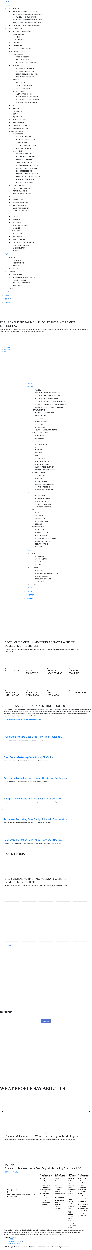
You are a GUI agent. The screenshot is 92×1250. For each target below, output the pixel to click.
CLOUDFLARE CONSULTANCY (22, 125)
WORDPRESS (17, 65)
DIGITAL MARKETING (15, 28)
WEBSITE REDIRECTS (19, 122)
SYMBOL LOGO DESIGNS (24, 162)
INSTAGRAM (7, 347)
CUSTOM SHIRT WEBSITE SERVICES (27, 100)
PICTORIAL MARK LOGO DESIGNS (27, 174)
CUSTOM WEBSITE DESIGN (24, 94)
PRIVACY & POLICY (14, 1243)
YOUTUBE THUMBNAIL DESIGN (26, 145)
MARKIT (7, 2)
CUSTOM (15, 269)
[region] (46, 1111)
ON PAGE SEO (17, 219)
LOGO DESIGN (17, 151)
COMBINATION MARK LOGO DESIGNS (28, 165)
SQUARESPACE (17, 117)
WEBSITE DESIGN (18, 54)
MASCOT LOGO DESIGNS (24, 171)
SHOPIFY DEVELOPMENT (24, 85)
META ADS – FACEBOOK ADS (22, 31)
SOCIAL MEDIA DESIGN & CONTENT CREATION (27, 20)
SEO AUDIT (16, 217)
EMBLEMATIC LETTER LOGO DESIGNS (28, 177)
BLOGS (7, 292)
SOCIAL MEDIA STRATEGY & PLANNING (25, 11)
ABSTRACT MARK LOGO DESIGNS (27, 168)
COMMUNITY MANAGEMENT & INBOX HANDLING (28, 23)
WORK (7, 254)
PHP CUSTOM (17, 111)
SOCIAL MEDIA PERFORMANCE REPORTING (27, 25)
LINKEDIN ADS (17, 45)
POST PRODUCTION (19, 236)
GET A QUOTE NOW (11, 1172)
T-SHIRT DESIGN (21, 142)
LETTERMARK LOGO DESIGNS (25, 157)
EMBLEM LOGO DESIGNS (24, 159)
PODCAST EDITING (19, 239)
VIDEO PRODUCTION (15, 231)
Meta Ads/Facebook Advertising (84, 1196)
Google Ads (83, 1187)
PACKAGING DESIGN (19, 280)
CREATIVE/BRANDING (16, 131)
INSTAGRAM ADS (18, 34)
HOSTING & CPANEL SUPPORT (22, 128)
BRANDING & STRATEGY (23, 148)
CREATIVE (12, 271)
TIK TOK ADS (17, 43)
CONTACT (8, 299)
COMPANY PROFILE (10, 1238)
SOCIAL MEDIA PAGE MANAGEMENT (24, 17)
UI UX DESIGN (17, 286)
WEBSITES (12, 257)
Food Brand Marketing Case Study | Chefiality (28, 757)
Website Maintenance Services (58, 1181)
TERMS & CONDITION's (15, 1241)
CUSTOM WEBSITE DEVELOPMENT (27, 97)
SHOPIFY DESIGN (21, 82)
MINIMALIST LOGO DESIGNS (25, 179)
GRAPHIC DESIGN (18, 134)
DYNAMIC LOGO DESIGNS (24, 182)
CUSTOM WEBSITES (19, 91)
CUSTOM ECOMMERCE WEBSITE (26, 102)
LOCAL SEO (16, 228)
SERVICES (8, 5)
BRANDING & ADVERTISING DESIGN (24, 277)
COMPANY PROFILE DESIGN (22, 194)
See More (8, 946)
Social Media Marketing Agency (71, 1206)
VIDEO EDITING (17, 234)
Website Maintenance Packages (58, 1187)
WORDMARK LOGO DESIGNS (25, 154)
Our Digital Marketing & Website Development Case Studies (22, 719)
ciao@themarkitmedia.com (16, 1190)
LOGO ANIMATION (18, 185)
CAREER (7, 302)
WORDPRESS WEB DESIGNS (25, 71)
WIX (14, 105)
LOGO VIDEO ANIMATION (21, 245)
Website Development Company (45, 1181)
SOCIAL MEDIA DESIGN (23, 137)
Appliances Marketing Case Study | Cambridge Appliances (35, 778)
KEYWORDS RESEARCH (20, 225)
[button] (2, 1111)
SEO (10, 214)
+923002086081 (13, 1192)
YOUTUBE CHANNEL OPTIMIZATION (24, 48)
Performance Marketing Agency (71, 1181)
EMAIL (6, 351)
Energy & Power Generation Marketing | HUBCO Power (33, 798)
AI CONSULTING (18, 199)
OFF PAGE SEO (17, 222)
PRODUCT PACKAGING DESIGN (22, 188)
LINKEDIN (7, 349)
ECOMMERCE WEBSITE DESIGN (26, 63)
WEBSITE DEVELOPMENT (17, 51)
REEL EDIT (16, 251)
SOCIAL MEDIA (14, 8)
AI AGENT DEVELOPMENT (21, 208)
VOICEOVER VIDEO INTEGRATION (23, 242)
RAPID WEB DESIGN (22, 60)
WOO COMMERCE (18, 263)
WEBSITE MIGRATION (19, 120)
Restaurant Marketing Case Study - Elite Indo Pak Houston (35, 819)
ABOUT (7, 295)
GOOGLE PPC (17, 37)
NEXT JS (15, 114)
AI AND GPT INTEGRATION (21, 211)
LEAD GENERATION (19, 40)
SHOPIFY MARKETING (23, 88)
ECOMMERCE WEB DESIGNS (25, 77)
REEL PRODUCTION (19, 248)
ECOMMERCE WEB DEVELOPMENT (27, 74)
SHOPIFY (16, 80)
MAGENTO (16, 108)
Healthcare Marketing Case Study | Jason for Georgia (33, 840)
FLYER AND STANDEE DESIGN (25, 140)
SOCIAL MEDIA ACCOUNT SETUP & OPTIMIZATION (29, 14)
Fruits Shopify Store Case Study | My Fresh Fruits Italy (33, 736)
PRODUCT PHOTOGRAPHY (21, 283)
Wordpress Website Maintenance (58, 1211)
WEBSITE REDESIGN (22, 57)
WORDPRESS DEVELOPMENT (25, 68)
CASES (11, 289)
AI (10, 197)
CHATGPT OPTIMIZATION (21, 205)
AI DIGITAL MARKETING (20, 202)
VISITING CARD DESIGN (20, 191)
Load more (46, 1021)
